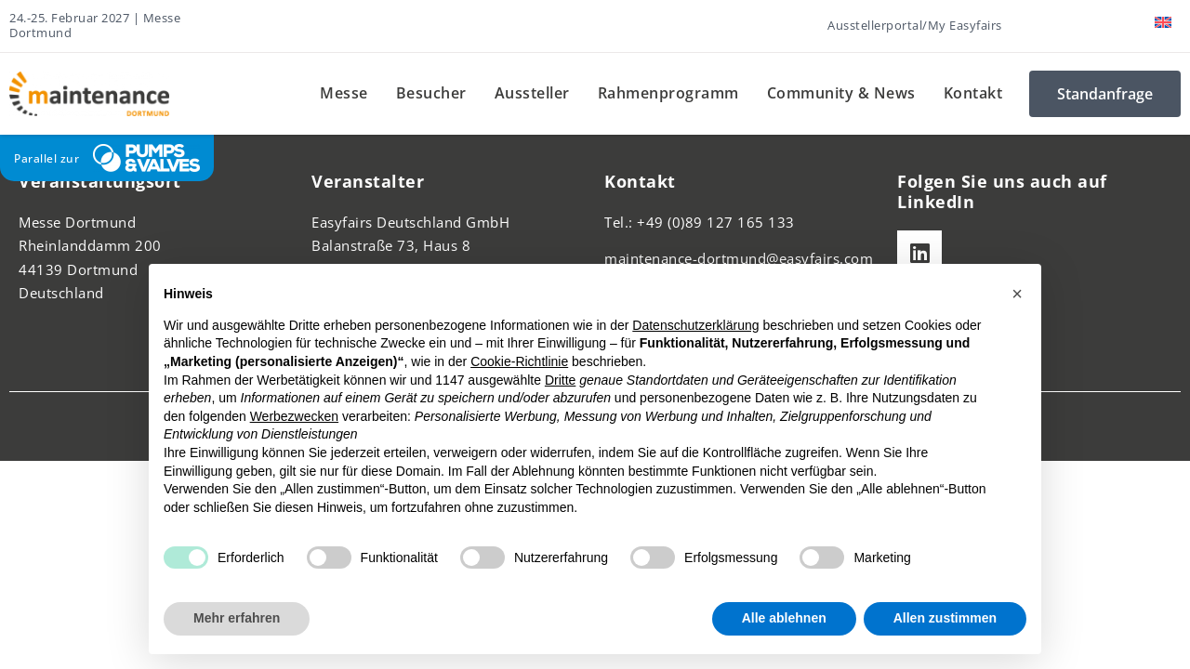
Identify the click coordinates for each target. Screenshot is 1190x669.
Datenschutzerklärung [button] (695, 325)
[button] (1017, 293)
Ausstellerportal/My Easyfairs (914, 25)
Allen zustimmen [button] (945, 617)
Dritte (560, 380)
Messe (344, 93)
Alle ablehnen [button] (784, 617)
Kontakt (973, 93)
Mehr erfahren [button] (236, 617)
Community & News (841, 93)
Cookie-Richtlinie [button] (519, 361)
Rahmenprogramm (668, 93)
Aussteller (532, 93)
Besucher (431, 93)
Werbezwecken (294, 416)
